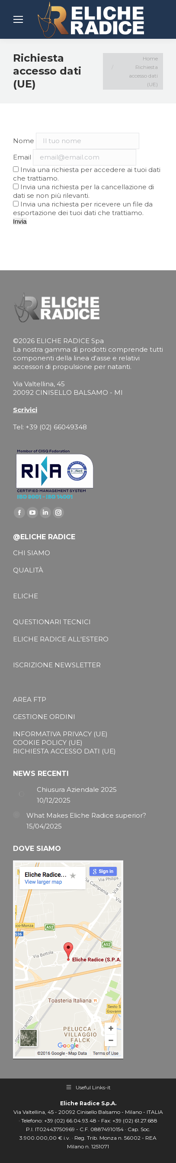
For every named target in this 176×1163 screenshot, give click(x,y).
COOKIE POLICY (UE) (48, 742)
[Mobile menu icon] (18, 19)
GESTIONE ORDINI (44, 717)
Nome (23, 141)
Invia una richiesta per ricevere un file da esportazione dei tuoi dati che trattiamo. (83, 208)
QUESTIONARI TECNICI (52, 622)
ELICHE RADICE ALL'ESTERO (61, 639)
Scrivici (25, 410)
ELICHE (25, 596)
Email (22, 157)
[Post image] (21, 794)
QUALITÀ (28, 570)
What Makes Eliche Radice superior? (86, 815)
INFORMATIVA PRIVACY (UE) (60, 734)
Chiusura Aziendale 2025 (77, 789)
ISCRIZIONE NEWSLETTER (57, 665)
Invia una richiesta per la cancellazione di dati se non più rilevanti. (83, 191)
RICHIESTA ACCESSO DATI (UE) (64, 751)
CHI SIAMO (31, 553)
